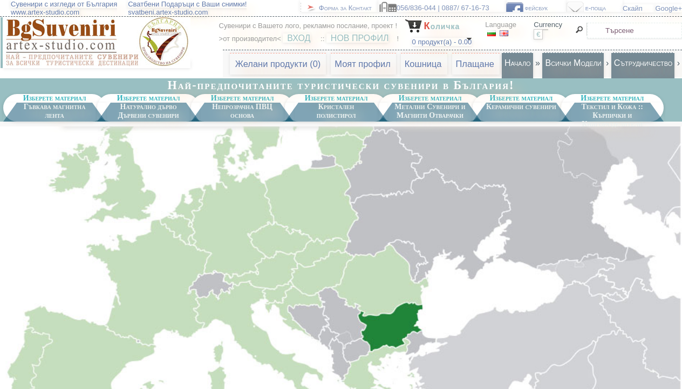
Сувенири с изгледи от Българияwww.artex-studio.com (64, 8)
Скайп (639, 8)
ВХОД (298, 38)
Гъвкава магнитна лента (55, 111)
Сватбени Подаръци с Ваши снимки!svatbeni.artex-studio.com (187, 8)
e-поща (602, 8)
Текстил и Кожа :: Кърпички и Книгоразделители (612, 112)
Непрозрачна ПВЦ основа (242, 111)
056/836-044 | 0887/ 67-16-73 (450, 8)
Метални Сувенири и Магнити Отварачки (429, 111)
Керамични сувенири (521, 107)
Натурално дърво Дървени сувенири (148, 111)
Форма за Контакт (348, 8)
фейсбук (544, 8)
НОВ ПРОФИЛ (360, 38)
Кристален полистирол (336, 111)
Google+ (668, 8)
